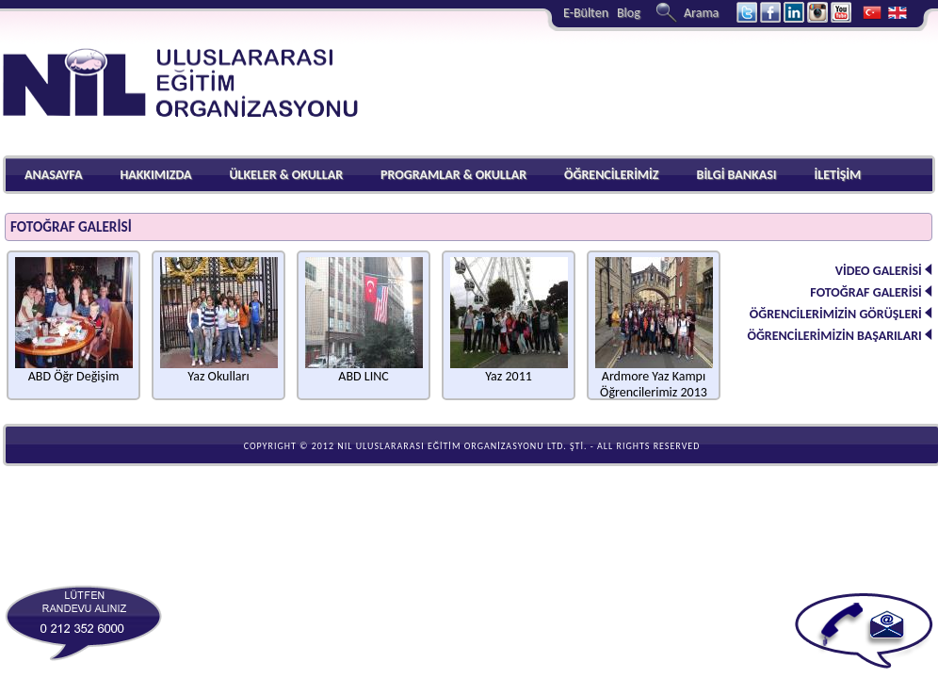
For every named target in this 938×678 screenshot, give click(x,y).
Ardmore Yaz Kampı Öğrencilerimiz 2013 (654, 378)
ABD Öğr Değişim (74, 370)
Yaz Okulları (219, 370)
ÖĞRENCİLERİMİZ (611, 175)
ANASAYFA (53, 175)
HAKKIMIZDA (155, 175)
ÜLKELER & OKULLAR (286, 175)
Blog (628, 13)
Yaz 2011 (509, 370)
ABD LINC (364, 370)
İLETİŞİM (837, 175)
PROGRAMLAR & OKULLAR (453, 175)
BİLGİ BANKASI (737, 175)
